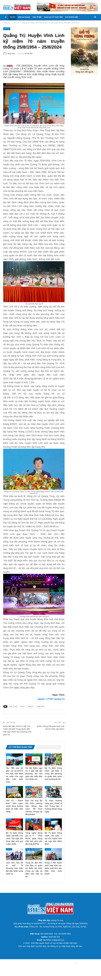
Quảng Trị (31, 710)
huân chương (13, 710)
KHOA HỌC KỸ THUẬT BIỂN (53, 17)
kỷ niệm (22, 710)
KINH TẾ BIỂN (37, 17)
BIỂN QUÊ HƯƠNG (24, 17)
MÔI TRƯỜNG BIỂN (71, 17)
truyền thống (40, 710)
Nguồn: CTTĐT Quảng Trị (51, 703)
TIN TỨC (13, 17)
